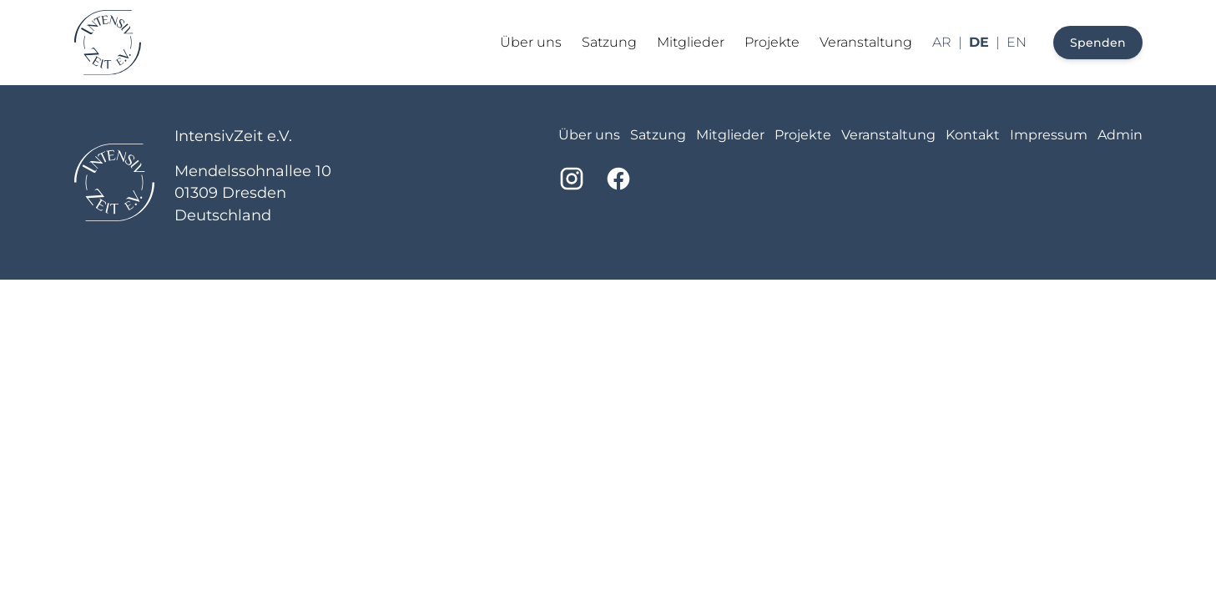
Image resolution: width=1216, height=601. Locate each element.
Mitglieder (690, 42)
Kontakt (973, 135)
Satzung (609, 42)
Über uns (531, 42)
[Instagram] (571, 178)
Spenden (1098, 42)
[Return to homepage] (107, 42)
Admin (1120, 135)
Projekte (772, 42)
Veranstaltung (866, 42)
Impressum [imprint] (1048, 135)
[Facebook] (618, 178)
